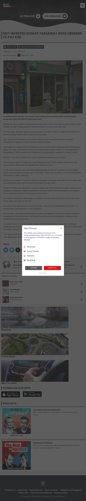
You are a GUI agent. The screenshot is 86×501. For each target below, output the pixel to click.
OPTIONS (33, 268)
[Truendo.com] (43, 273)
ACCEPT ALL (52, 268)
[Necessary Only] (61, 228)
